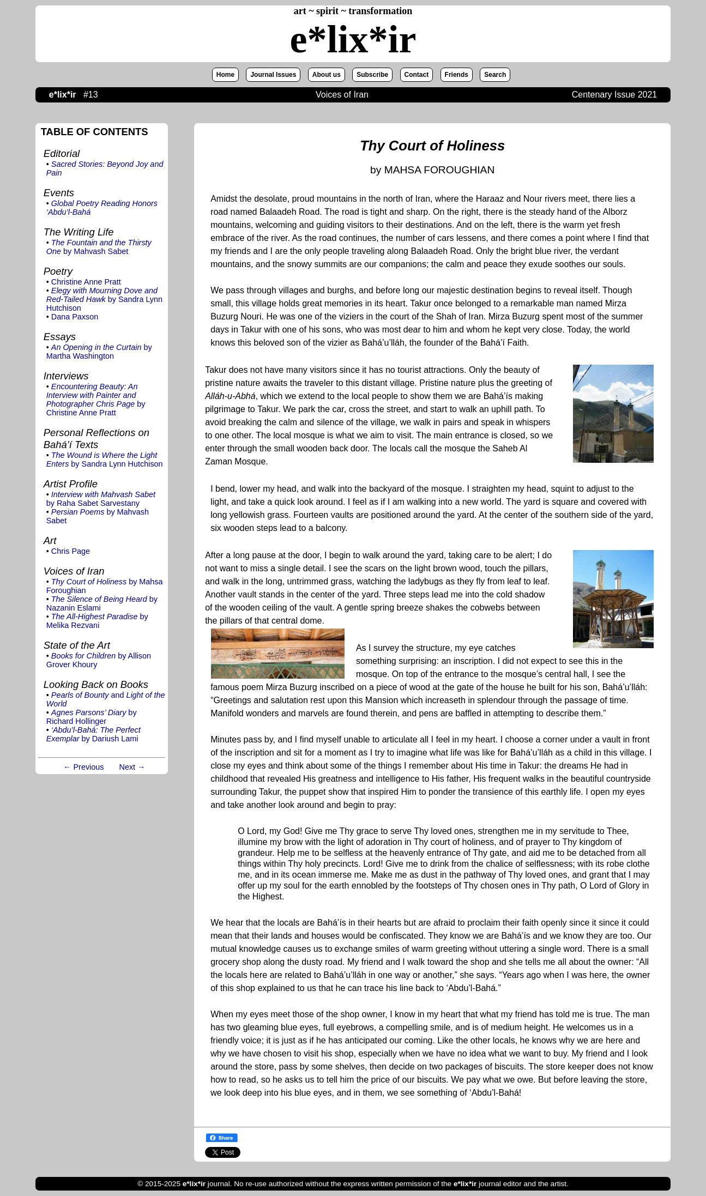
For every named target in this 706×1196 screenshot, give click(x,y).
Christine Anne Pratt (86, 281)
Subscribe (372, 74)
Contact (417, 74)
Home (225, 74)
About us (326, 74)
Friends (456, 74)
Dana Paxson (74, 316)
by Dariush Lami (93, 734)
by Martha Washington (99, 351)
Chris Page (70, 551)
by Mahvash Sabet (99, 247)
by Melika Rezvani (97, 621)
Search (495, 74)
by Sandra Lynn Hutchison (104, 299)
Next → (132, 767)
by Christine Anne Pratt (96, 399)
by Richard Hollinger (91, 717)
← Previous (83, 767)
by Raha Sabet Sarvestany (100, 499)
